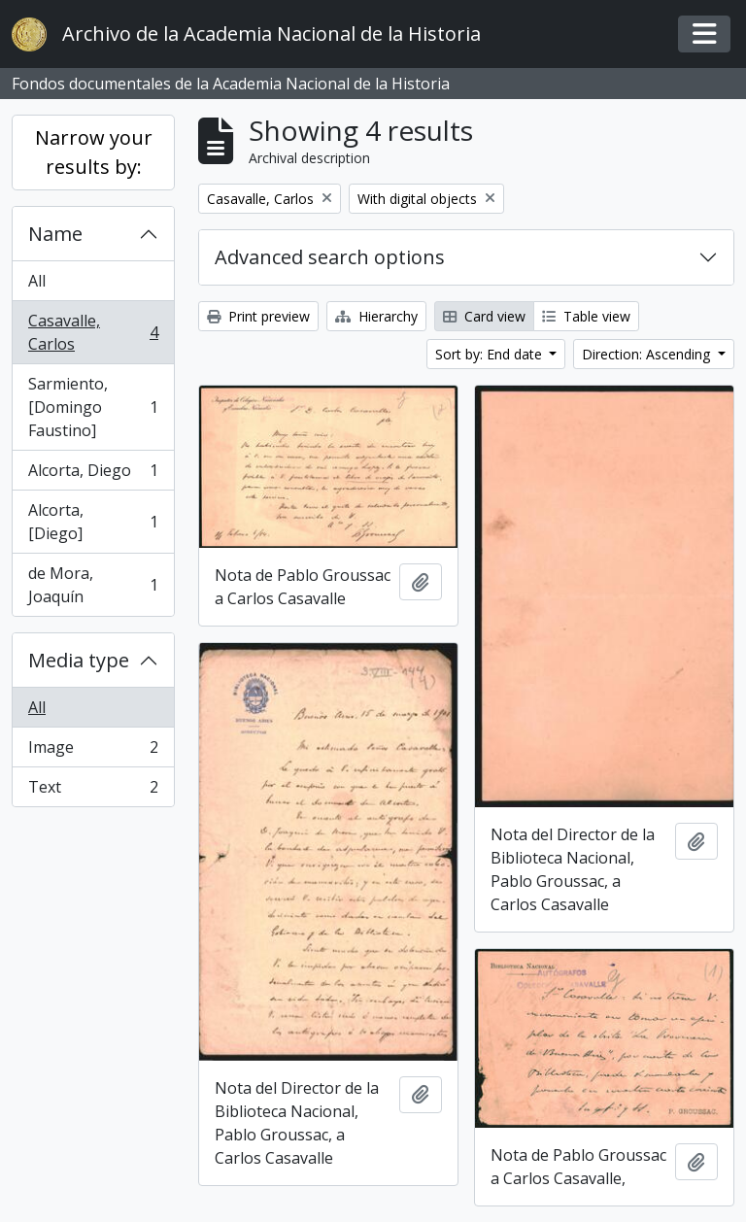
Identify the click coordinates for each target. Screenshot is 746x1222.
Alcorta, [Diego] (92, 521)
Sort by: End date (490, 354)
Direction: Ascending (648, 354)
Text (92, 790)
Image (92, 751)
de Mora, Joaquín (92, 584)
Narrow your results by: (94, 152)
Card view (484, 316)
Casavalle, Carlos (92, 332)
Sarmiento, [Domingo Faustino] (92, 407)
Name (55, 234)
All (37, 280)
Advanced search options (330, 257)
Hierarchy (376, 316)
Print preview (258, 316)
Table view (586, 316)
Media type (78, 660)
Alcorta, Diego (92, 474)
